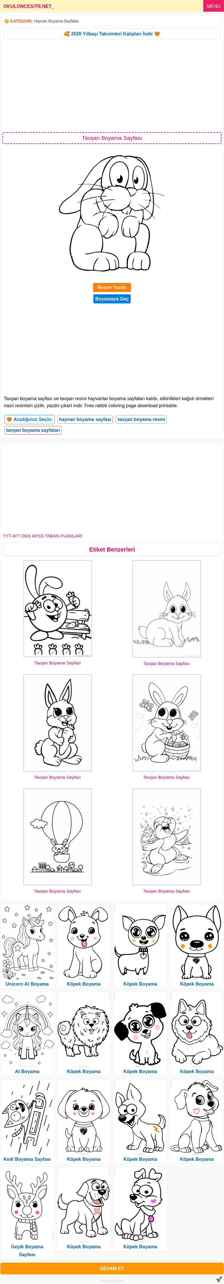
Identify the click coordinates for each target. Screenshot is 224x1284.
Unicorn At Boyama (27, 984)
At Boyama (27, 1071)
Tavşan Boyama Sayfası (57, 662)
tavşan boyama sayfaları (33, 430)
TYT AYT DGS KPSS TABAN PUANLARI (42, 535)
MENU (213, 6)
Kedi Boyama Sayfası (27, 1159)
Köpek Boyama (84, 984)
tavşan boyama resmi (141, 419)
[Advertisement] (112, 85)
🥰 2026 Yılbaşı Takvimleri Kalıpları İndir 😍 (112, 33)
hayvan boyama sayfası (85, 419)
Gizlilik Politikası (112, 1281)
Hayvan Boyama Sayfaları (56, 21)
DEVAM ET (112, 1268)
